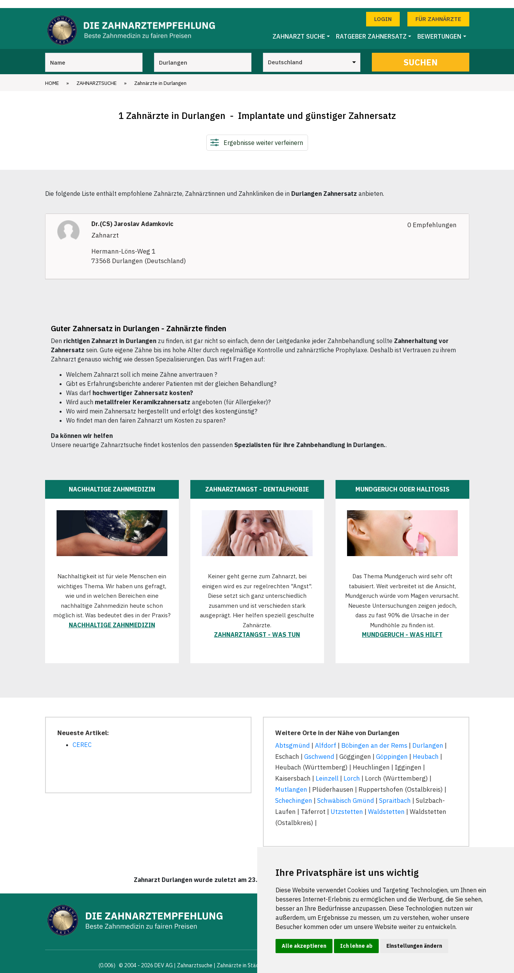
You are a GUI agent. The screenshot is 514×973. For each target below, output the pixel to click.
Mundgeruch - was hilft (402, 627)
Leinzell (327, 770)
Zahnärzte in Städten (242, 957)
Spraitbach (395, 792)
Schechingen (293, 792)
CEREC (82, 736)
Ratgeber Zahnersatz (371, 29)
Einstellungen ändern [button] (414, 945)
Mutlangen (291, 782)
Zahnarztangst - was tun (257, 627)
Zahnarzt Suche (298, 29)
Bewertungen (439, 29)
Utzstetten (347, 803)
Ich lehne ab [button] (356, 945)
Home (52, 75)
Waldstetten (386, 803)
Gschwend (319, 748)
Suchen (421, 54)
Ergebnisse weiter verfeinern (263, 134)
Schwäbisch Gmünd (345, 792)
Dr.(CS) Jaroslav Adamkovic (132, 216)
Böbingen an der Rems (374, 737)
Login (383, 11)
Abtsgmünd (292, 737)
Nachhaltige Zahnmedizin (112, 617)
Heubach (426, 748)
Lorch (352, 770)
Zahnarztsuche (96, 75)
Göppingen (392, 748)
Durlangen (427, 737)
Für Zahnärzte (438, 11)
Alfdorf (325, 737)
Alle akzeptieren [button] (304, 945)
